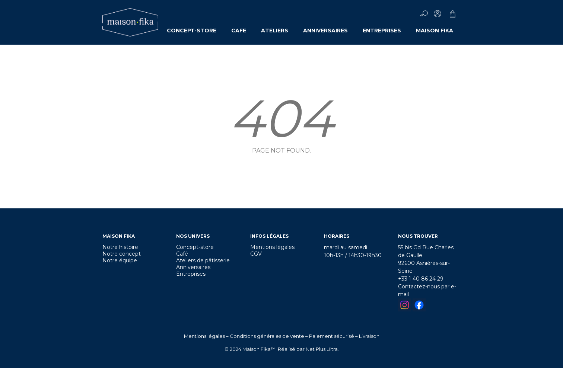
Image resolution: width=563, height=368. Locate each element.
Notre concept (121, 253)
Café (182, 253)
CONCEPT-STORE (191, 30)
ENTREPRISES (382, 30)
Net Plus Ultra (322, 349)
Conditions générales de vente (267, 336)
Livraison (369, 336)
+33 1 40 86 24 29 (420, 278)
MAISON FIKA (434, 30)
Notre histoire (120, 247)
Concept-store (195, 247)
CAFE (238, 30)
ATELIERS (274, 30)
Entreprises (191, 274)
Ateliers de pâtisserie (203, 260)
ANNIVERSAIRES (325, 30)
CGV (256, 253)
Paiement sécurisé (331, 336)
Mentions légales (272, 247)
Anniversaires (193, 267)
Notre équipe (119, 260)
